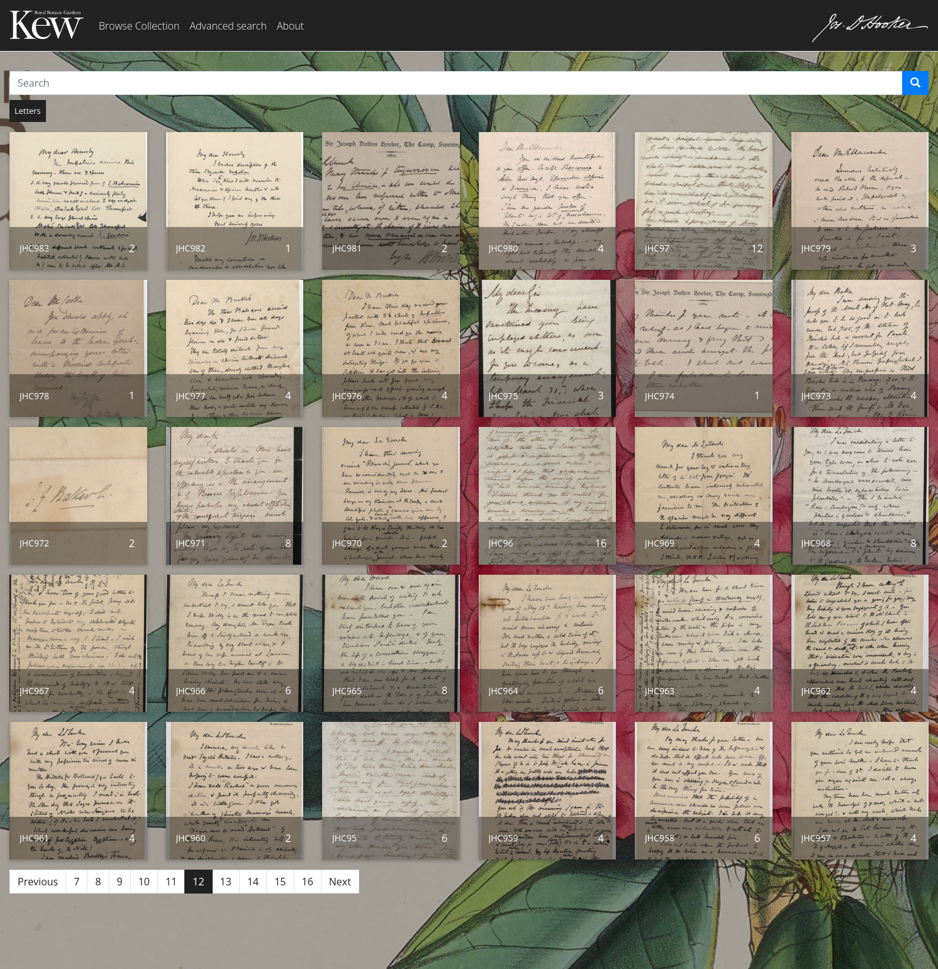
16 (307, 882)
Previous (38, 882)
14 (253, 882)
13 (226, 882)
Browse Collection (139, 26)
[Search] (915, 83)
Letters (27, 110)
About (290, 26)
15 (280, 882)
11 (171, 882)
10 (144, 882)
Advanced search (227, 26)
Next (340, 882)
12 (198, 882)
